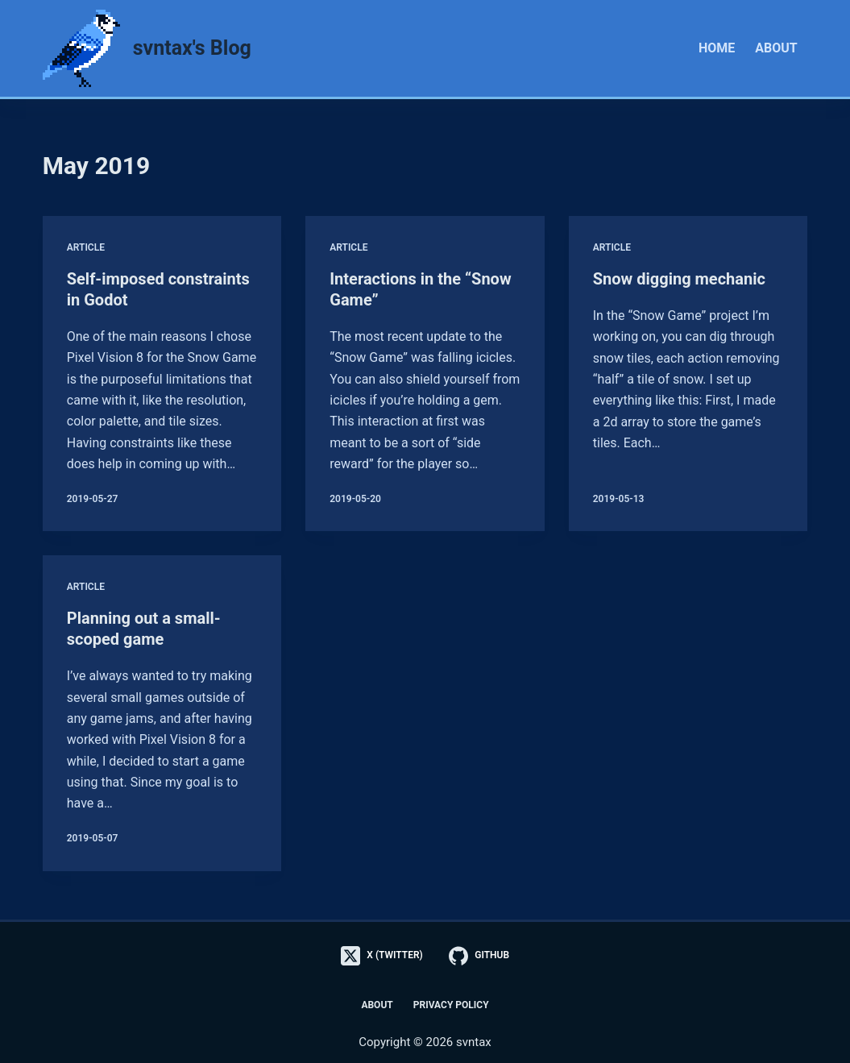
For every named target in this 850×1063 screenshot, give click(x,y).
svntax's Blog (192, 48)
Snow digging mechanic (679, 279)
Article (86, 247)
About (776, 48)
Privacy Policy (451, 1005)
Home (717, 48)
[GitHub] (479, 955)
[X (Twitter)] (382, 955)
